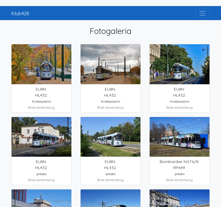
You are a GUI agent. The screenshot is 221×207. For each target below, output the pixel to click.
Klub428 (20, 13)
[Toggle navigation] (203, 13)
